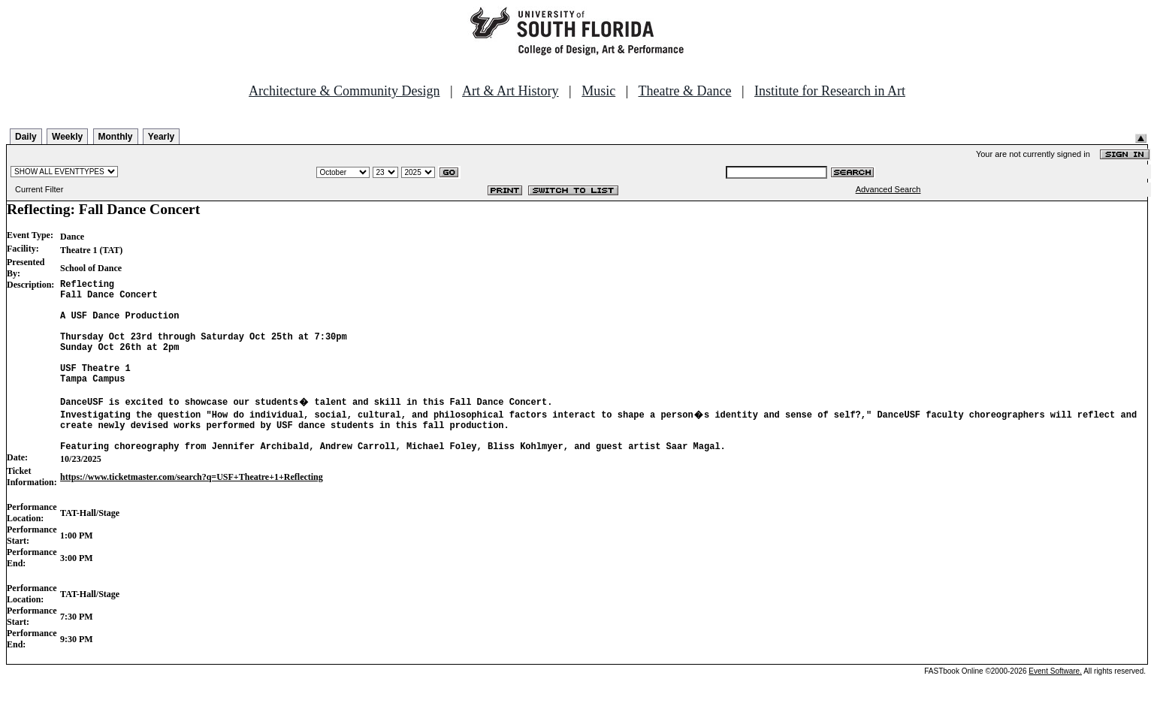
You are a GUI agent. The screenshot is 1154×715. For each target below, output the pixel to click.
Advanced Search (888, 189)
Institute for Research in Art (829, 90)
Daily (26, 136)
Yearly (161, 136)
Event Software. (1055, 702)
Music (598, 90)
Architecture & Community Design (344, 90)
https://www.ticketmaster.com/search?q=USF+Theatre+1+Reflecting (191, 508)
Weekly (67, 136)
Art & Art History (510, 90)
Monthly (115, 136)
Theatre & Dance (684, 90)
